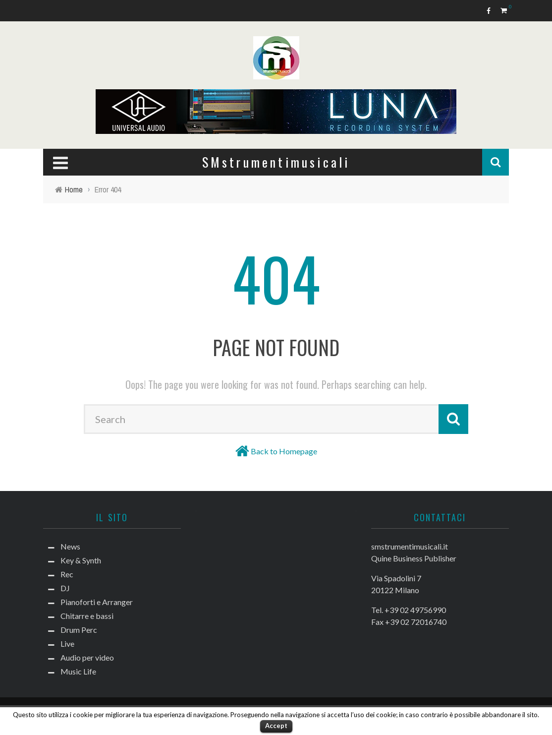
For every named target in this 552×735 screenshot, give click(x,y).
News (70, 546)
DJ (65, 588)
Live (67, 643)
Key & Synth (80, 560)
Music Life (78, 671)
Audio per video (87, 657)
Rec (66, 574)
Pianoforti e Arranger (96, 602)
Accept (276, 726)
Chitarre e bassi (86, 615)
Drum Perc (78, 629)
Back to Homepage (284, 451)
